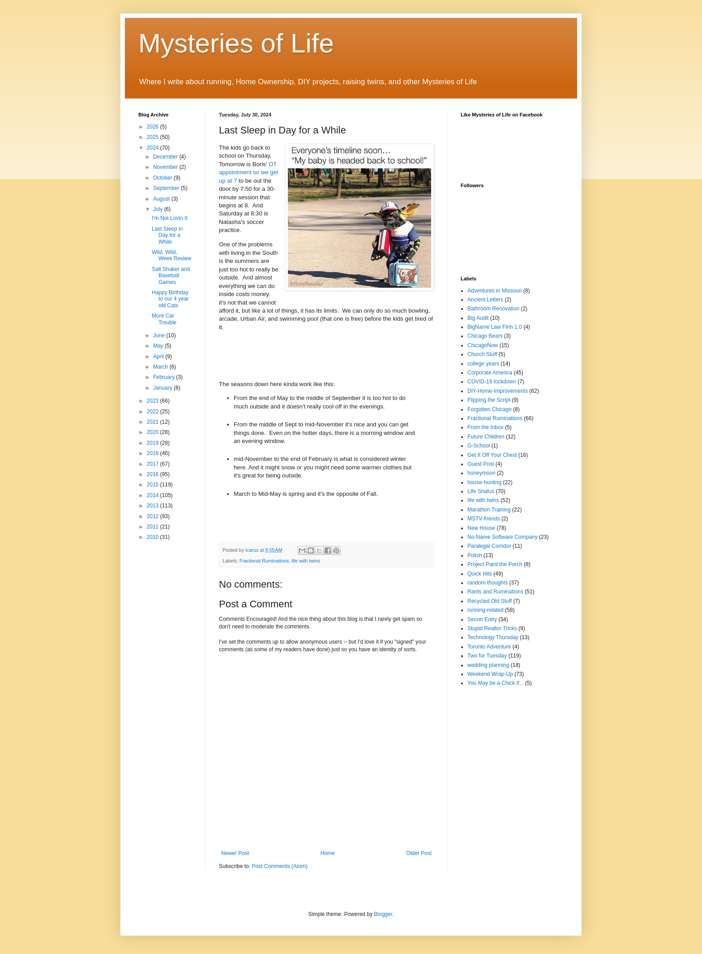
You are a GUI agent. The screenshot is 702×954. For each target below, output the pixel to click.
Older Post (419, 853)
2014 (153, 495)
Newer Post (235, 853)
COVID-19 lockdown (491, 381)
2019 (153, 443)
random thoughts (487, 583)
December (166, 157)
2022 (153, 411)
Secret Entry (482, 619)
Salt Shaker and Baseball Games (171, 275)
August (162, 199)
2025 (153, 137)
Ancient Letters (485, 300)
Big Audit (477, 318)
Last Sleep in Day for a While (167, 235)
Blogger (383, 914)
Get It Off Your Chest (492, 455)
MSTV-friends (483, 519)
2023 (153, 401)
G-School (478, 446)
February (164, 377)
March (161, 367)
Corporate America (489, 373)
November (166, 167)
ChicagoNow (482, 345)
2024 (153, 148)
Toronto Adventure (489, 647)
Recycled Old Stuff (489, 601)
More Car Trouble (164, 319)
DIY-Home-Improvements (497, 391)
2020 (153, 432)
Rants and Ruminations (495, 592)
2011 (153, 527)
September (167, 188)
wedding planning (488, 665)
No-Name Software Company (502, 537)
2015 (153, 484)
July (158, 209)
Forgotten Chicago (489, 409)
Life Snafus (480, 491)
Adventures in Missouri (494, 291)
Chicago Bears (485, 336)
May (159, 346)
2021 (153, 422)
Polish (474, 555)
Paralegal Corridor (489, 546)
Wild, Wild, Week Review (171, 255)
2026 (153, 127)
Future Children (486, 437)
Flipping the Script (488, 400)
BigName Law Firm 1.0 (494, 327)
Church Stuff (482, 354)
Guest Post (480, 464)
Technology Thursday (492, 637)
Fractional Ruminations (264, 560)
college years (483, 364)
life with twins (305, 560)
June (159, 335)
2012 (153, 516)
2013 (153, 506)
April (159, 356)
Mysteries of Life (236, 43)
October (163, 178)
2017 (153, 464)
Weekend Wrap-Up (490, 674)
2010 (153, 537)
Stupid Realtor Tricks (492, 628)
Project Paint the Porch (494, 564)
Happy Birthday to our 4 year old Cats (170, 299)
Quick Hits (479, 574)
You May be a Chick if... (495, 683)
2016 (153, 474)
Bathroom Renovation (493, 308)
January (163, 388)
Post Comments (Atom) (280, 866)
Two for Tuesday (487, 656)
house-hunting (484, 482)
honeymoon (481, 473)
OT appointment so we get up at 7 (248, 172)
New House (481, 528)
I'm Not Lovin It (170, 218)
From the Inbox (485, 427)
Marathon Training (489, 510)
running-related (485, 610)
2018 (153, 453)
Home (328, 853)
